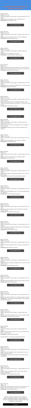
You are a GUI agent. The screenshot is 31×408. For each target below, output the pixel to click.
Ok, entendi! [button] (15, 404)
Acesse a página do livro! (15, 24)
